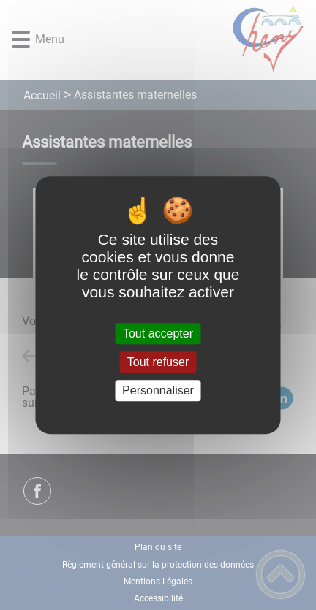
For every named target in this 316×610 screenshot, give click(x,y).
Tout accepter (158, 333)
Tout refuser (158, 362)
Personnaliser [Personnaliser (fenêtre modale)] (158, 390)
